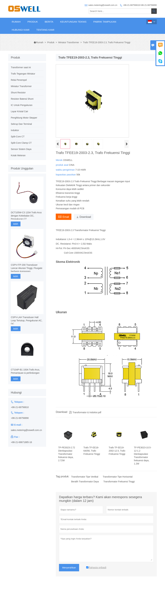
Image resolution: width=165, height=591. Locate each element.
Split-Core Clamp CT (21, 143)
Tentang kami (45, 29)
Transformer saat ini (21, 67)
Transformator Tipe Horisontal (118, 476)
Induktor (15, 130)
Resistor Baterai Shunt (22, 99)
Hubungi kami (20, 29)
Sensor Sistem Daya (21, 149)
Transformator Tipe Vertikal (84, 476)
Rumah (16, 21)
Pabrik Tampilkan (104, 21)
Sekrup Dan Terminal (21, 124)
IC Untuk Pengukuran (21, 105)
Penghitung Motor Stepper (24, 117)
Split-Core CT (17, 136)
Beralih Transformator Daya (85, 481)
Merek (59, 160)
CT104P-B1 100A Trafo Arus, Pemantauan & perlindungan (25, 371)
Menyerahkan (69, 567)
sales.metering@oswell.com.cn (102, 5)
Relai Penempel (19, 80)
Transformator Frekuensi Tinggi (119, 481)
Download (83, 217)
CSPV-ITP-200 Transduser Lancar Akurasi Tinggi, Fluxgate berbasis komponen (26, 268)
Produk (32, 21)
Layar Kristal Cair (19, 111)
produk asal (62, 164)
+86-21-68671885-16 (21, 442)
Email (63, 216)
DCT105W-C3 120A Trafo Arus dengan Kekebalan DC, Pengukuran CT (26, 215)
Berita (49, 21)
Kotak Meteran (18, 155)
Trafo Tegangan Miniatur (23, 73)
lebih (15, 224)
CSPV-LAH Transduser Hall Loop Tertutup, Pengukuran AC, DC (26, 320)
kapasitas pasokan (66, 174)
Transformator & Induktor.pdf (85, 412)
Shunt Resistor (18, 92)
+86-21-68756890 (20, 418)
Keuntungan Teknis (73, 21)
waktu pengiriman (65, 169)
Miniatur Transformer (68, 42)
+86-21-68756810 (20, 407)
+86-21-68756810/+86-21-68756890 (140, 5)
